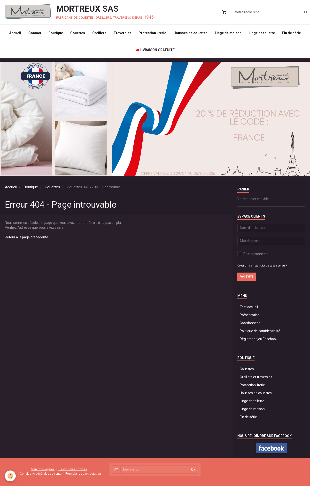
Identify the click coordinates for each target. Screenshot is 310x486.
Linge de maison (228, 33)
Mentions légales (42, 469)
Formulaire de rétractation (83, 473)
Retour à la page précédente (26, 237)
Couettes (77, 33)
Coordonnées (250, 323)
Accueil (15, 33)
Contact (34, 33)
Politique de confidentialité (260, 331)
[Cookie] (10, 475)
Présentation (250, 315)
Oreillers (99, 33)
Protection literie (152, 33)
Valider (246, 277)
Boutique (55, 33)
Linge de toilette (262, 33)
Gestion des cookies (72, 469)
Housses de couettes (190, 33)
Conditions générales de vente (41, 473)
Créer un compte (247, 265)
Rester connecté (253, 253)
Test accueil (249, 307)
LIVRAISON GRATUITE (155, 50)
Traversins (122, 33)
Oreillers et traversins (256, 377)
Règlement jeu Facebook (259, 339)
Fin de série (291, 33)
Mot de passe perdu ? (273, 265)
